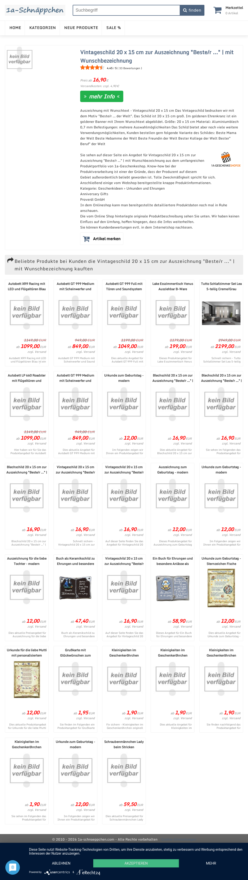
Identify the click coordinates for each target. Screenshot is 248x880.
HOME (15, 27)
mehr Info (102, 96)
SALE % (113, 27)
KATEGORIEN (42, 27)
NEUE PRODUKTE (81, 27)
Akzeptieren (136, 863)
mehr (211, 863)
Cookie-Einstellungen (178, 839)
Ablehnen (61, 863)
